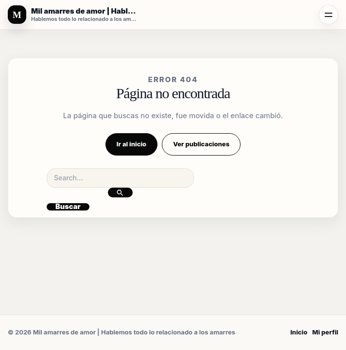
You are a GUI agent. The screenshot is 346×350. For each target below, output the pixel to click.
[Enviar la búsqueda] (120, 192)
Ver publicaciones (201, 144)
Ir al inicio (131, 144)
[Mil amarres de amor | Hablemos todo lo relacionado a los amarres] (73, 14)
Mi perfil (325, 332)
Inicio (298, 332)
